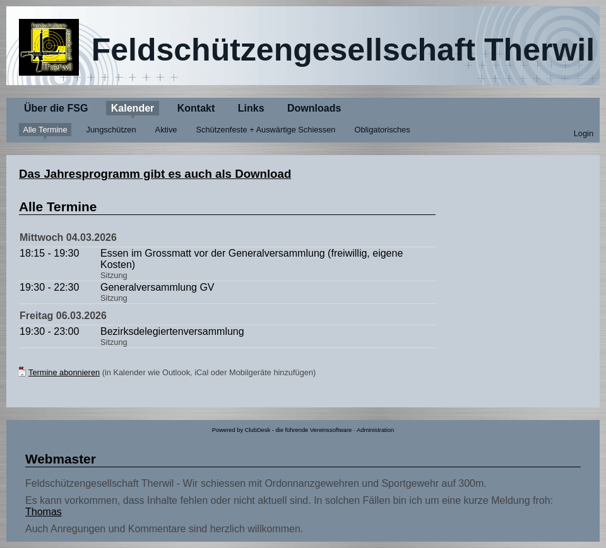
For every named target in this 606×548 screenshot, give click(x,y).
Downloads (314, 108)
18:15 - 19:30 (49, 253)
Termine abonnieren (64, 372)
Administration (375, 430)
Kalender (132, 108)
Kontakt (196, 108)
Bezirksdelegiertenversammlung (172, 331)
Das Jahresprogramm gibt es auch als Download (155, 173)
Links (251, 108)
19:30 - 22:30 (49, 287)
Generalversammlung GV (157, 287)
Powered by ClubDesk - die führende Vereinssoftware (282, 430)
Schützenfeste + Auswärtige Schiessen (266, 129)
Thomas (43, 511)
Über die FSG (56, 108)
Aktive (166, 129)
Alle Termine (45, 129)
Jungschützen (111, 129)
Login (583, 133)
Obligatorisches (382, 129)
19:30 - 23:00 (49, 331)
